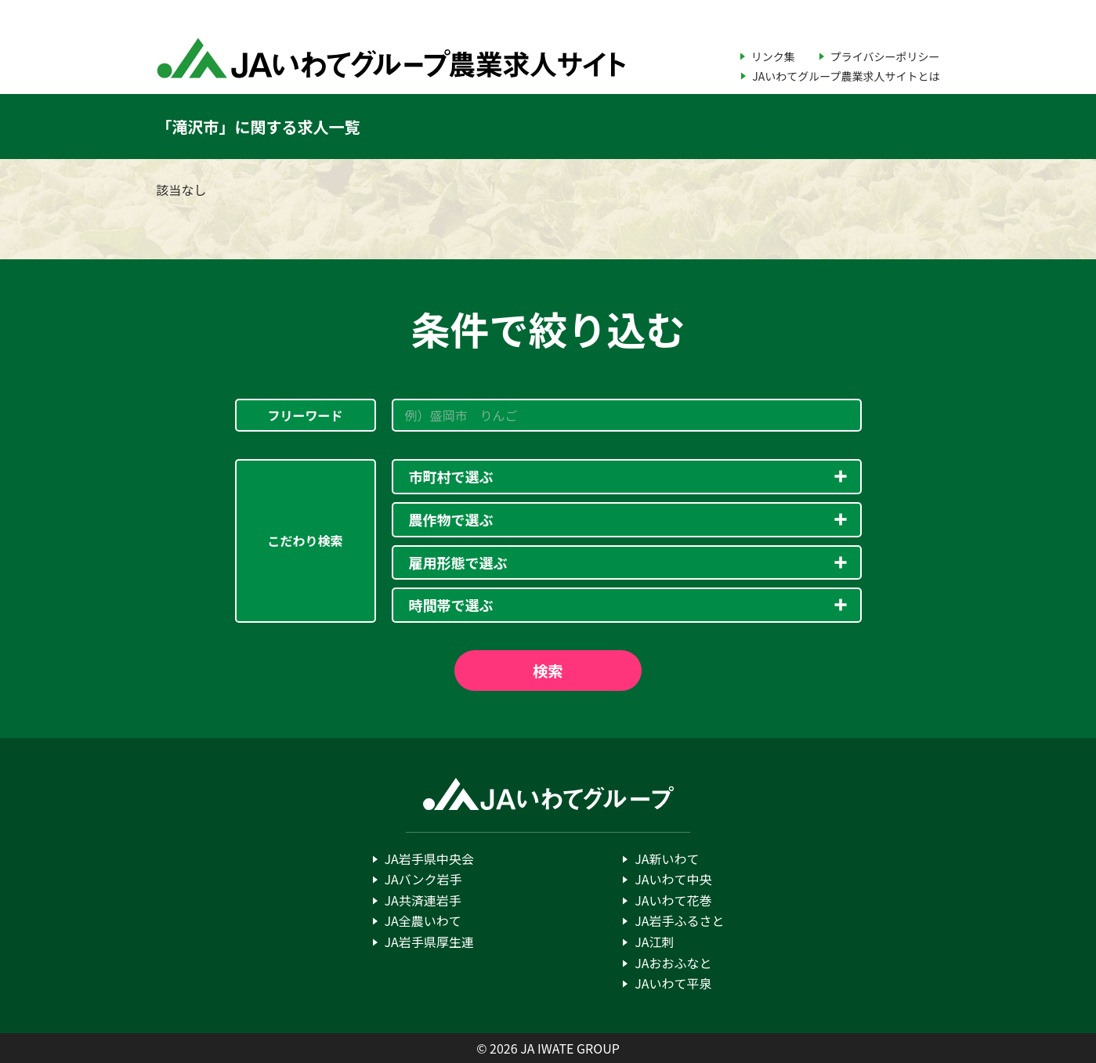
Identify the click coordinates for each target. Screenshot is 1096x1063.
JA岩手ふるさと (679, 920)
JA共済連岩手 (423, 900)
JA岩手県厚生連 (429, 941)
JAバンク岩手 (423, 879)
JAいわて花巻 (673, 900)
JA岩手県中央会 (429, 858)
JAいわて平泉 (673, 983)
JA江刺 (654, 941)
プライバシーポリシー (885, 56)
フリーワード (304, 415)
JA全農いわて (423, 920)
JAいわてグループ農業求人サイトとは (845, 76)
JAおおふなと (673, 962)
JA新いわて (667, 858)
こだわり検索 (304, 540)
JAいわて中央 (673, 879)
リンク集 (773, 56)
